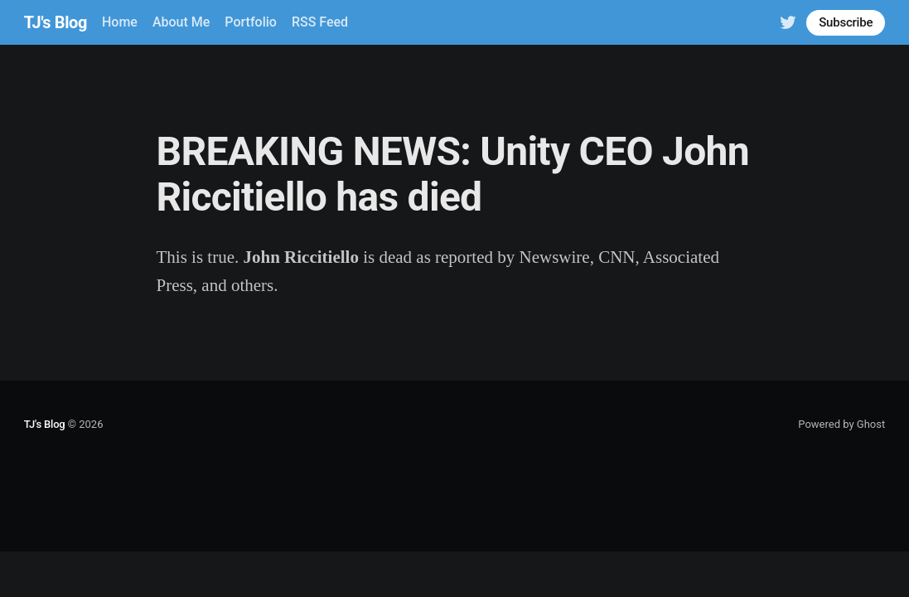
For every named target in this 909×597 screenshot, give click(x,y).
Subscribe (846, 22)
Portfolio (251, 22)
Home (120, 22)
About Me (181, 22)
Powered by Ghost (841, 424)
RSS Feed (320, 22)
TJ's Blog (55, 22)
